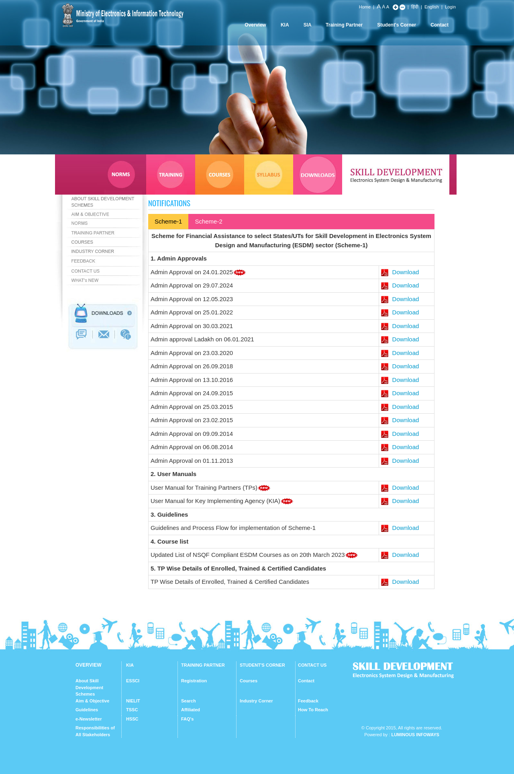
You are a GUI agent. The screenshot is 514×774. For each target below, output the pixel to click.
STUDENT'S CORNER (262, 665)
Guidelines (86, 709)
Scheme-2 (208, 221)
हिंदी (414, 6)
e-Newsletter (88, 719)
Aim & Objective (92, 700)
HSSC (132, 719)
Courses (248, 680)
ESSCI (132, 680)
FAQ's (187, 719)
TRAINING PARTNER (203, 665)
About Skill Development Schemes (89, 687)
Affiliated (190, 709)
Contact (439, 25)
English (431, 6)
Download (400, 272)
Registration (194, 680)
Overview (255, 25)
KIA (285, 25)
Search (188, 700)
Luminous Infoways (415, 734)
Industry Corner (256, 700)
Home (365, 6)
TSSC (132, 709)
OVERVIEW (88, 665)
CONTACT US (312, 665)
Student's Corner (396, 25)
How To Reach (313, 709)
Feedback (308, 700)
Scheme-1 (168, 221)
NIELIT (133, 700)
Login (450, 6)
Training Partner (344, 25)
